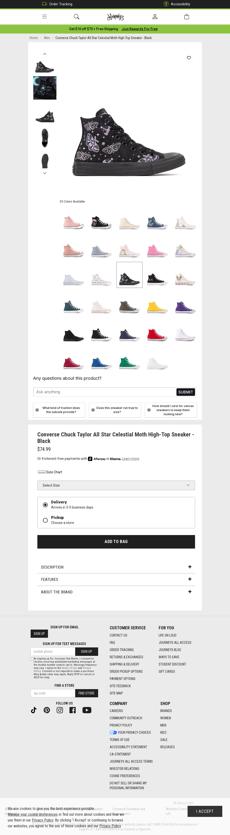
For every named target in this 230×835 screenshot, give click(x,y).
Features (116, 579)
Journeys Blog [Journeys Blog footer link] (170, 650)
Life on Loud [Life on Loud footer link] (167, 635)
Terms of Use (69, 668)
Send (185, 392)
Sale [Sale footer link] (164, 740)
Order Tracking (56, 4)
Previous (44, 52)
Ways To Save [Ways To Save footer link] (169, 657)
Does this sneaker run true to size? (114, 410)
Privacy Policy (42, 820)
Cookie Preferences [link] (125, 776)
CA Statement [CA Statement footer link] (120, 754)
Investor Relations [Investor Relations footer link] (124, 769)
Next (44, 172)
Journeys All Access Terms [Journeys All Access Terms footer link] (131, 762)
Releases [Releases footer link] (167, 747)
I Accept (205, 811)
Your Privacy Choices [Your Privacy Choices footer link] (130, 733)
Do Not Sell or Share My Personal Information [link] (128, 785)
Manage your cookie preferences (33, 814)
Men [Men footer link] (163, 725)
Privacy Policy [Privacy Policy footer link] (121, 725)
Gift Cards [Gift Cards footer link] (167, 671)
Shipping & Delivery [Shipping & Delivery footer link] (124, 664)
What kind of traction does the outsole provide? (57, 410)
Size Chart (49, 472)
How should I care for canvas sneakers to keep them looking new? (170, 410)
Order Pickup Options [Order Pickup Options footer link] (126, 671)
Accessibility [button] (175, 4)
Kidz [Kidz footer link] (163, 733)
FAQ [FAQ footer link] (112, 643)
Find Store (87, 693)
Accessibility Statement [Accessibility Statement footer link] (128, 747)
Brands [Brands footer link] (166, 711)
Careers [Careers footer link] (116, 711)
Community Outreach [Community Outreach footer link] (126, 718)
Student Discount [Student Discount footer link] (172, 664)
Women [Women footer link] (165, 718)
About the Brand (116, 592)
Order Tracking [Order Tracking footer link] (122, 650)
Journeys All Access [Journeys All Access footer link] (175, 643)
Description (116, 567)
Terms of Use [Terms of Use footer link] (120, 740)
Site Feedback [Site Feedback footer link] (120, 686)
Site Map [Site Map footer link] (116, 693)
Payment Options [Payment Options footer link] (122, 679)
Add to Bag (116, 541)
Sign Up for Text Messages (64, 644)
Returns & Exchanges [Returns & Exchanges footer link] (126, 657)
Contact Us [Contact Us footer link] (118, 635)
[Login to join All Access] (93, 29)
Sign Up (39, 634)
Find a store (64, 685)
